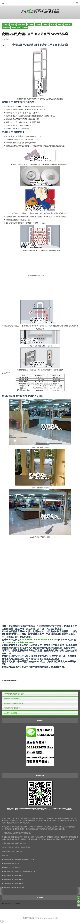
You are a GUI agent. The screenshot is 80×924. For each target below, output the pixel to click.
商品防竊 (38, 24)
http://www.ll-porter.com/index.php (40, 639)
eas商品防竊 (6, 27)
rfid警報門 (25, 27)
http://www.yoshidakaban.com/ (18, 642)
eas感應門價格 (16, 27)
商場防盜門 (46, 24)
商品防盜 (13, 24)
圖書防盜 (60, 24)
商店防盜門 (6, 24)
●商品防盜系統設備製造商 (11, 904)
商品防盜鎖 (30, 24)
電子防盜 (53, 24)
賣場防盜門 (68, 24)
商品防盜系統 (21, 24)
